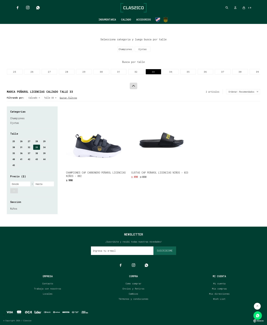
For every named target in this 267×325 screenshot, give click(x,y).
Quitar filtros (68, 97)
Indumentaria (107, 19)
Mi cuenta (219, 283)
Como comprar (133, 283)
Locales (47, 293)
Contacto (47, 283)
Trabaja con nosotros (47, 288)
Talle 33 (49, 97)
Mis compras (219, 288)
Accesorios (143, 19)
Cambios (133, 293)
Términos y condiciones (133, 298)
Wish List (219, 298)
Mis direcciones (219, 293)
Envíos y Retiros (133, 288)
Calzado (126, 19)
